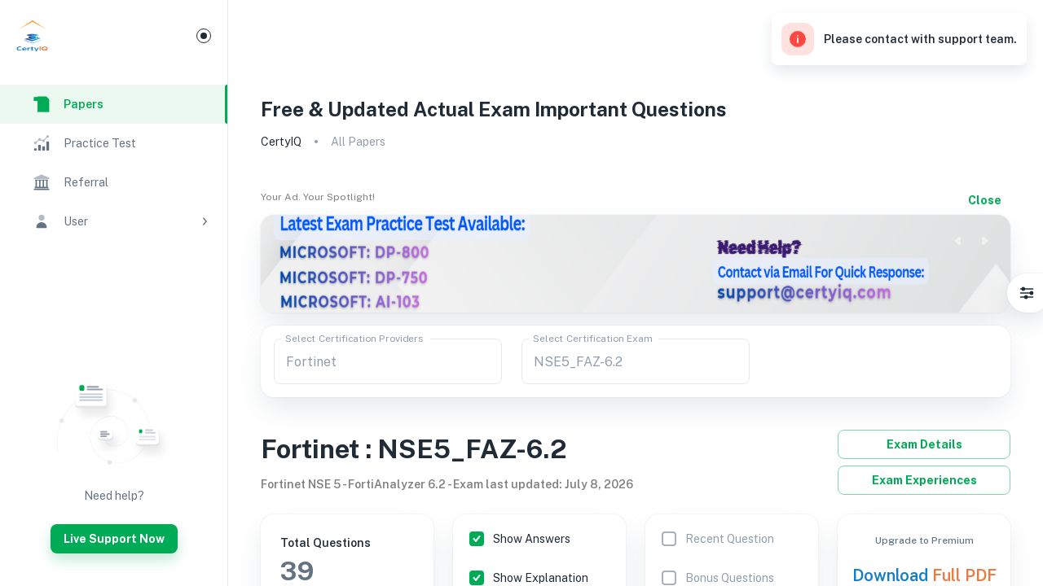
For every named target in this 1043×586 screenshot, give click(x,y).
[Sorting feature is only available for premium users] (713, 539)
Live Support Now (114, 538)
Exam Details (924, 444)
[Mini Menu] (203, 35)
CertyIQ (281, 141)
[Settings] (1026, 293)
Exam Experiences (924, 480)
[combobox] (388, 361)
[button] (113, 221)
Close (984, 200)
